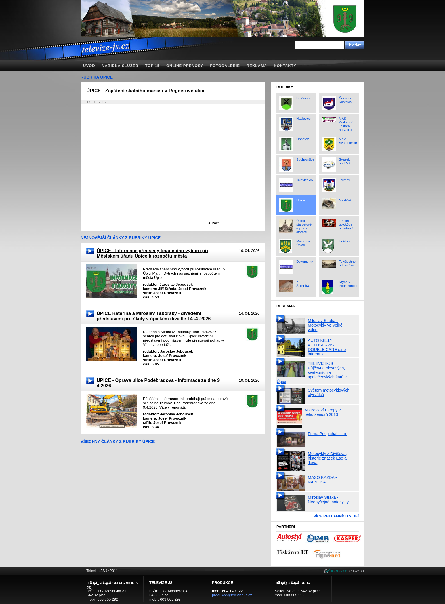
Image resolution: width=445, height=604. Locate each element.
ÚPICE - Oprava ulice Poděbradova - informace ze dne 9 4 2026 (158, 383)
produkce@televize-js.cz (232, 595)
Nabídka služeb (120, 66)
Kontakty (285, 66)
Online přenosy (184, 66)
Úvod (89, 66)
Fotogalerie (225, 66)
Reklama (257, 66)
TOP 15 (152, 66)
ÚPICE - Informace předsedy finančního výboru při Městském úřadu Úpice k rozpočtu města (152, 253)
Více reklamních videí (336, 516)
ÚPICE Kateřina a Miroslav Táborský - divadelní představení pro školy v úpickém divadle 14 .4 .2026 (154, 316)
